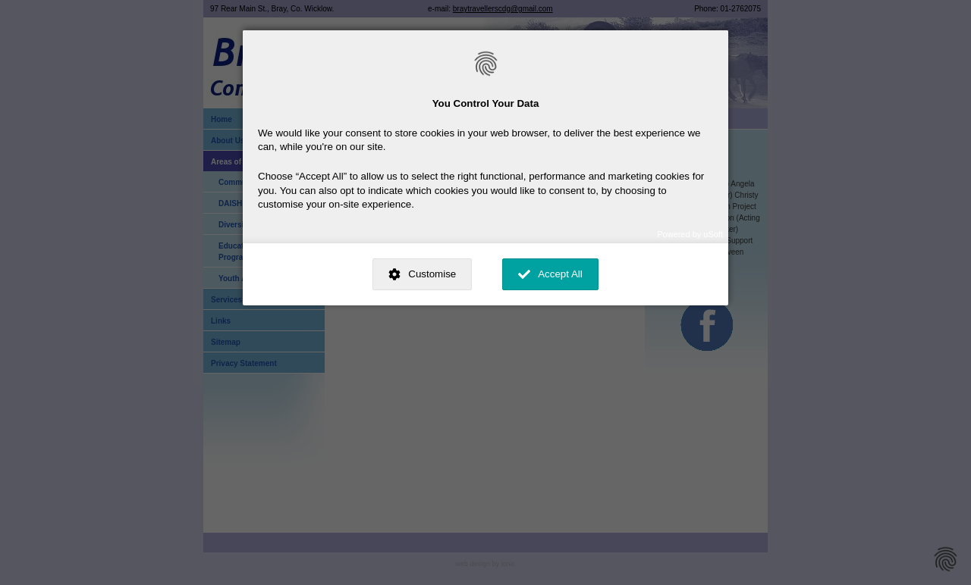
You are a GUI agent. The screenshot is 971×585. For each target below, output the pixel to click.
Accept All (560, 274)
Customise (432, 274)
